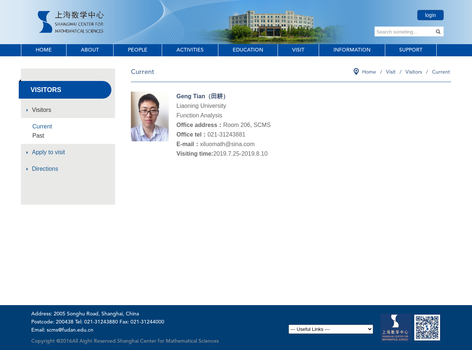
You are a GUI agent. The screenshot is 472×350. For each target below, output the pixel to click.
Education (248, 50)
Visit (298, 50)
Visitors (41, 110)
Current (42, 126)
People (137, 50)
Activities (190, 50)
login (430, 15)
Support (410, 50)
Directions (45, 169)
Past (38, 135)
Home (44, 50)
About (90, 50)
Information (352, 50)
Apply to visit (48, 152)
